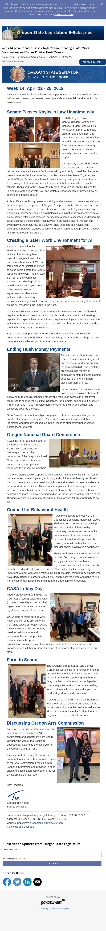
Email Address (10, 849)
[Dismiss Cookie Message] (101, 3)
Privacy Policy (42, 909)
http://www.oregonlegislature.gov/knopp (40, 822)
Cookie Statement (64, 14)
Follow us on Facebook (20, 826)
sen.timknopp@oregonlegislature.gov (36, 815)
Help (67, 909)
